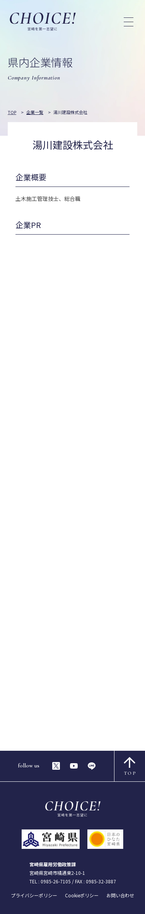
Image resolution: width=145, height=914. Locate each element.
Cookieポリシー (82, 895)
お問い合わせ (120, 895)
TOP (130, 766)
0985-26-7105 (56, 881)
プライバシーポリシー (34, 895)
